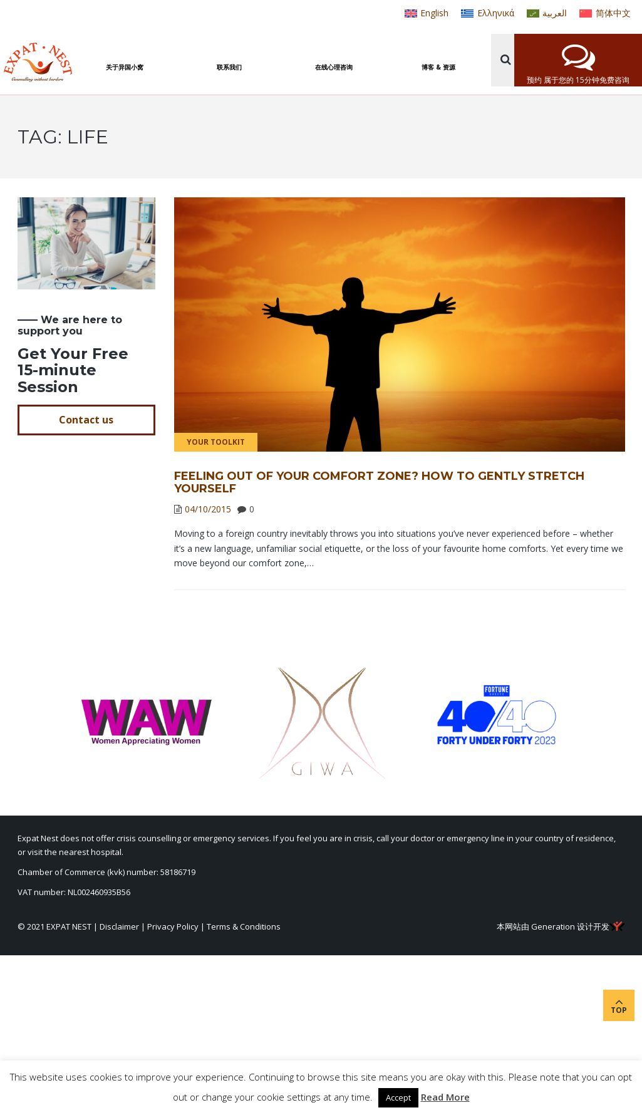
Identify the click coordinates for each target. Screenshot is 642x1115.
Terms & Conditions (244, 926)
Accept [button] (398, 1097)
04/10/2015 (208, 509)
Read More (445, 1097)
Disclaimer (119, 926)
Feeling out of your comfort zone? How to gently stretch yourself (379, 482)
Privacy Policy (173, 926)
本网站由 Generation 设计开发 (560, 926)
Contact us (86, 420)
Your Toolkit (216, 442)
